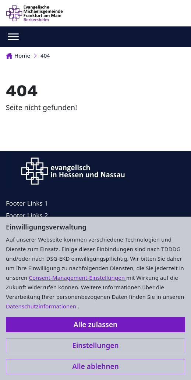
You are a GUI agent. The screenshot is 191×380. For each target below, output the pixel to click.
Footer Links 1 (27, 203)
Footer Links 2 (27, 215)
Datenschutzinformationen (42, 306)
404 (45, 55)
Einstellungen (95, 345)
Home (18, 55)
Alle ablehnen (95, 366)
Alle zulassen (95, 324)
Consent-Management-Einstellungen (77, 277)
